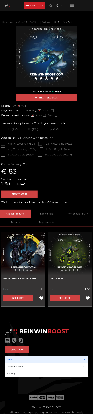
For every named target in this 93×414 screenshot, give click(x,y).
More (9, 360)
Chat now (17, 349)
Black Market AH (49, 22)
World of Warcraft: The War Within (24, 22)
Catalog (11, 373)
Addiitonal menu (15, 366)
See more (18, 298)
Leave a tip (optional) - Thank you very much (33, 123)
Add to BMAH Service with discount (27, 138)
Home (5, 22)
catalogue (34, 5)
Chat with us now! (59, 202)
